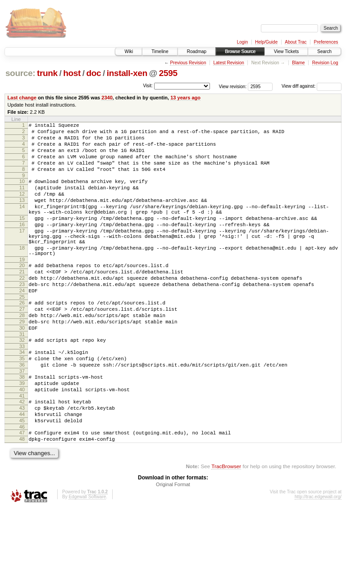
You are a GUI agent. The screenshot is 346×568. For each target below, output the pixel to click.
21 (22, 301)
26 (22, 337)
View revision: (233, 86)
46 (22, 483)
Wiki (128, 51)
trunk (47, 73)
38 (22, 424)
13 (22, 215)
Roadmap (196, 51)
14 (22, 222)
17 (22, 252)
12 (22, 207)
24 (22, 324)
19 (22, 288)
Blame (298, 62)
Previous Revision (188, 62)
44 (22, 468)
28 (22, 353)
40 (22, 439)
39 (22, 431)
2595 (168, 73)
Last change (22, 97)
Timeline (159, 51)
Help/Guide (266, 42)
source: (20, 73)
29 (22, 360)
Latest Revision (228, 62)
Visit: (148, 85)
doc (93, 73)
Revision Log (325, 62)
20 (22, 293)
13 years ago (185, 97)
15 (22, 237)
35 (22, 403)
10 (22, 192)
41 (22, 447)
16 (22, 244)
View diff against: (311, 86)
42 (22, 453)
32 (22, 382)
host (72, 73)
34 (22, 395)
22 (22, 309)
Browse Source (240, 51)
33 (22, 389)
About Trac (295, 42)
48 (22, 497)
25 (22, 332)
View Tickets (286, 51)
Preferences (326, 42)
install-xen (127, 73)
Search (324, 51)
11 (22, 199)
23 (22, 316)
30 (22, 368)
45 (22, 476)
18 (22, 273)
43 (22, 460)
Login (242, 42)
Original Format (173, 543)
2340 (107, 97)
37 (22, 418)
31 (22, 376)
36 (22, 410)
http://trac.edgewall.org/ (318, 556)
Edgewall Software (87, 556)
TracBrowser (226, 525)
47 (22, 489)
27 (22, 345)
